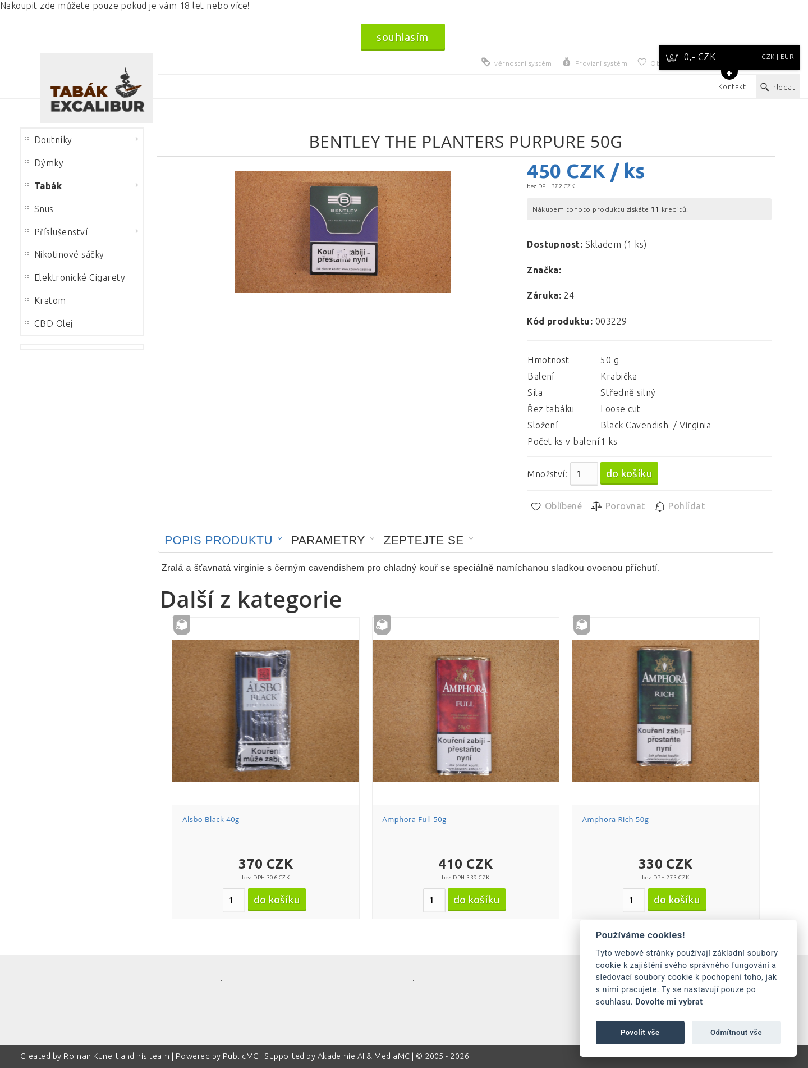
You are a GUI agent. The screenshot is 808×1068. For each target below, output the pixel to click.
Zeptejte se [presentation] (424, 539)
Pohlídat (679, 506)
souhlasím (402, 37)
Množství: (547, 474)
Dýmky (44, 163)
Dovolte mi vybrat (669, 1002)
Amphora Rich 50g (615, 819)
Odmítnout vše (736, 1032)
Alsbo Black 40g (210, 819)
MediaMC (392, 1056)
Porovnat (617, 506)
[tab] (223, 540)
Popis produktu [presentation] (218, 539)
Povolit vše (640, 1032)
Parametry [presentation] (328, 539)
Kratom (45, 300)
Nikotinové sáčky (64, 254)
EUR (787, 56)
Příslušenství (56, 232)
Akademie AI (341, 1056)
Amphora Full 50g (415, 819)
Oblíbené (556, 506)
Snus (39, 209)
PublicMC (241, 1056)
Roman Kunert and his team (117, 1056)
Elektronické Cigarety (75, 277)
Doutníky (48, 140)
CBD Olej (49, 323)
